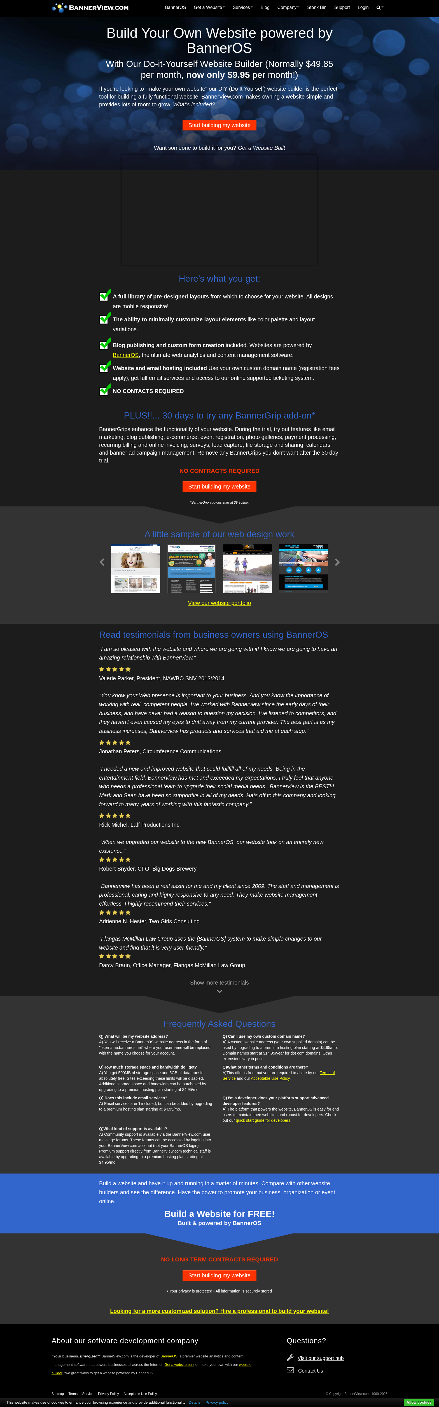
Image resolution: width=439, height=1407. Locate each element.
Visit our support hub (321, 1358)
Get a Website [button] (209, 7)
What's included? (194, 104)
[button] (380, 7)
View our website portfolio (219, 603)
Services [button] (243, 7)
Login (363, 7)
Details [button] (194, 1402)
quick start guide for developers (263, 1120)
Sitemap (58, 1394)
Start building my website (219, 125)
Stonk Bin (316, 7)
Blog (265, 7)
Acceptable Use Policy (270, 1078)
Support (342, 7)
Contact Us (310, 1371)
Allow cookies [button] (419, 1402)
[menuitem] (175, 7)
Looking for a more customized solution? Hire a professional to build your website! (219, 1311)
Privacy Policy (108, 1394)
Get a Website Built (261, 148)
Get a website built (179, 1364)
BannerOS (175, 7)
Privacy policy (217, 1402)
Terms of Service (80, 1394)
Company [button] (288, 7)
